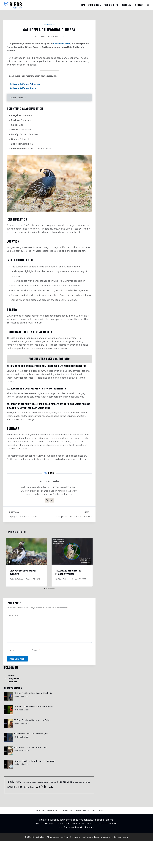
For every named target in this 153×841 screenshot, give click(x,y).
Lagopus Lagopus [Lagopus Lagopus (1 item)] (78, 782)
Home (83, 5)
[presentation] (26, 551)
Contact (139, 5)
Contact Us (97, 810)
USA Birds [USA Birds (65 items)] (44, 786)
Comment (14, 615)
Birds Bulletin (40, 37)
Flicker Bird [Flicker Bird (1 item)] (52, 782)
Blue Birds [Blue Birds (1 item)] (26, 782)
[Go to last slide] (9, 562)
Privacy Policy (54, 810)
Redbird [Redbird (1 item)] (87, 782)
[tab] (44, 588)
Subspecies (49, 25)
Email (36, 650)
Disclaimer (68, 810)
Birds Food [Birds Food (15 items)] (14, 781)
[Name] (17, 650)
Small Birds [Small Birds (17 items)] (14, 786)
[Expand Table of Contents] (49, 98)
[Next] (89, 562)
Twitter (11, 675)
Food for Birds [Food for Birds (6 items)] (64, 782)
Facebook (12, 682)
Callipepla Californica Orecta (23, 88)
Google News (126, 5)
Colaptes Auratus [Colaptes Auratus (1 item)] (42, 782)
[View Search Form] (148, 5)
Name (12, 650)
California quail (61, 43)
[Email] (41, 650)
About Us (40, 810)
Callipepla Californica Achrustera (25, 84)
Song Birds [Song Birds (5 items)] (29, 787)
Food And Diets (111, 5)
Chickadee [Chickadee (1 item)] (33, 782)
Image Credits (83, 810)
